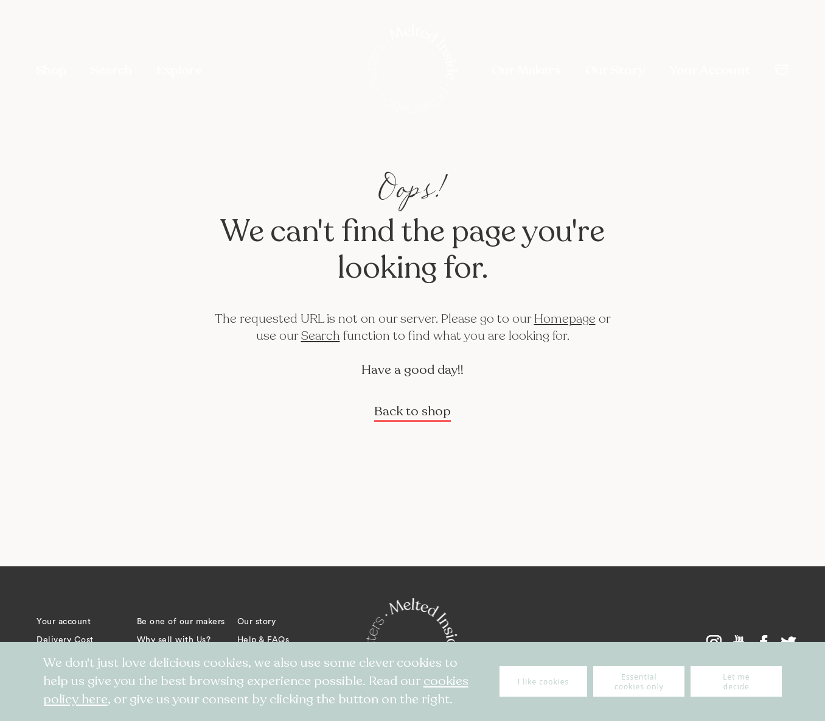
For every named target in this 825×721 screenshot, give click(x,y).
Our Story (615, 70)
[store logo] (412, 70)
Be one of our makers (181, 621)
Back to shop (412, 411)
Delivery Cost (65, 640)
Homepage (565, 319)
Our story (256, 621)
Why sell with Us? (174, 640)
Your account (64, 621)
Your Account (709, 70)
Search (320, 336)
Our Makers (526, 70)
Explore (179, 70)
